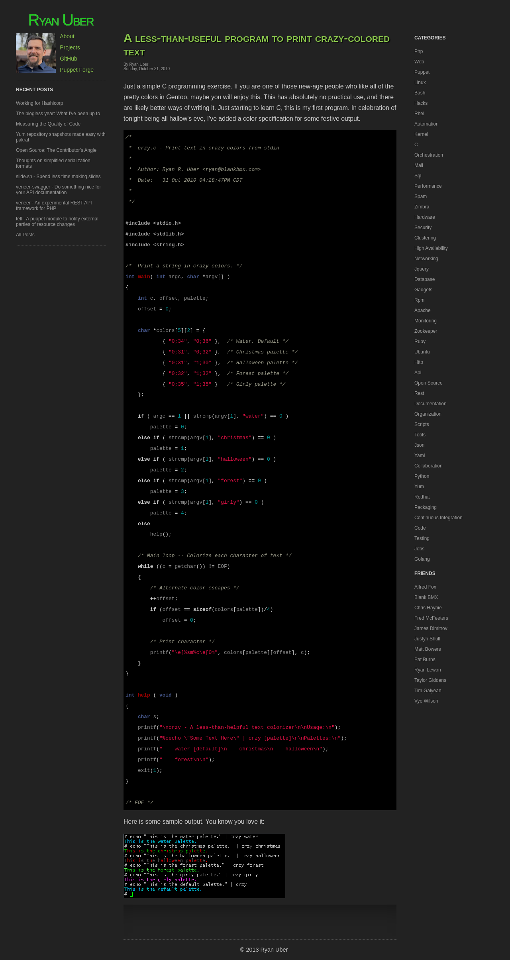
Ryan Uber (61, 20)
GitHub (68, 58)
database (424, 279)
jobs (419, 549)
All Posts (25, 235)
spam (420, 196)
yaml (419, 455)
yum (419, 486)
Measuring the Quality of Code (48, 124)
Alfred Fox (425, 587)
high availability (431, 248)
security (423, 227)
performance (428, 186)
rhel (419, 113)
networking (426, 258)
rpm (419, 300)
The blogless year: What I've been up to (58, 113)
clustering (425, 238)
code (420, 528)
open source (428, 383)
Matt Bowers (427, 649)
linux (420, 82)
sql (417, 176)
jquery (421, 269)
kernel (421, 134)
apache (422, 310)
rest (419, 393)
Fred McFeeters (431, 618)
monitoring (425, 321)
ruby (420, 341)
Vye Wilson (426, 701)
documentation (430, 403)
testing (422, 538)
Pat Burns (424, 659)
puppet (422, 72)
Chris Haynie (428, 608)
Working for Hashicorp (39, 103)
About (67, 36)
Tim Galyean (427, 690)
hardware (424, 217)
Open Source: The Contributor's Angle (56, 150)
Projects (70, 47)
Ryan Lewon (427, 670)
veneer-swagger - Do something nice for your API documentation (58, 189)
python (421, 476)
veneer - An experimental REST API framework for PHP (54, 205)
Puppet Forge (77, 70)
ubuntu (422, 352)
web (419, 62)
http (418, 362)
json (419, 445)
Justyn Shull (427, 639)
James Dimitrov (430, 628)
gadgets (423, 290)
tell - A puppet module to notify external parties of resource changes (57, 221)
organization (427, 414)
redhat (422, 497)
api (417, 372)
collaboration (428, 466)
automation (426, 124)
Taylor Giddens (430, 680)
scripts (421, 424)
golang (422, 559)
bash (419, 93)
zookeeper (425, 331)
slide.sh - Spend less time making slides (58, 176)
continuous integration (438, 517)
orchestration (428, 155)
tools (420, 435)
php (418, 51)
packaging (425, 507)
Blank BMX (426, 597)
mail (418, 165)
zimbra (421, 207)
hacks (421, 103)
